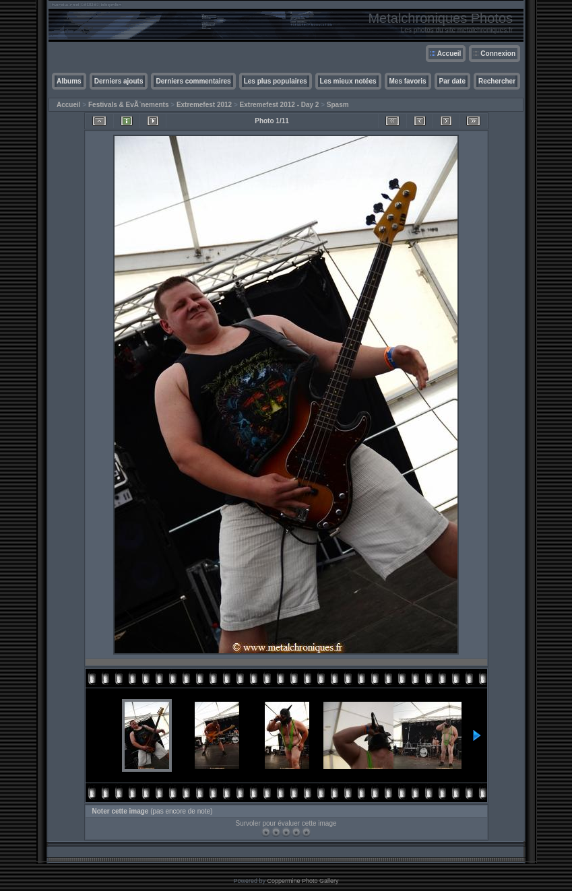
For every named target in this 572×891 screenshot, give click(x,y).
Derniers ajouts (119, 81)
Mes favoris (407, 81)
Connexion (497, 53)
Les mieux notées (348, 81)
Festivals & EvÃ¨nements (128, 104)
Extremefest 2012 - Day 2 (279, 104)
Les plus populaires (275, 81)
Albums (69, 81)
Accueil (449, 53)
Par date (452, 81)
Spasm (338, 104)
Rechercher (496, 81)
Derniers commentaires (193, 81)
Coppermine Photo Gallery (302, 881)
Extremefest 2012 (204, 104)
